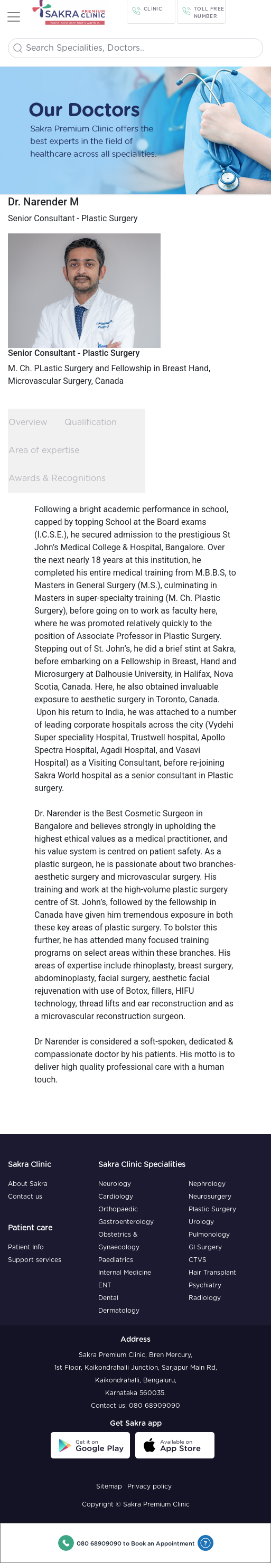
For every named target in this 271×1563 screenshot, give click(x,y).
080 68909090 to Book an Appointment (136, 1544)
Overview (28, 422)
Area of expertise (43, 450)
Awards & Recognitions (57, 478)
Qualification (90, 422)
